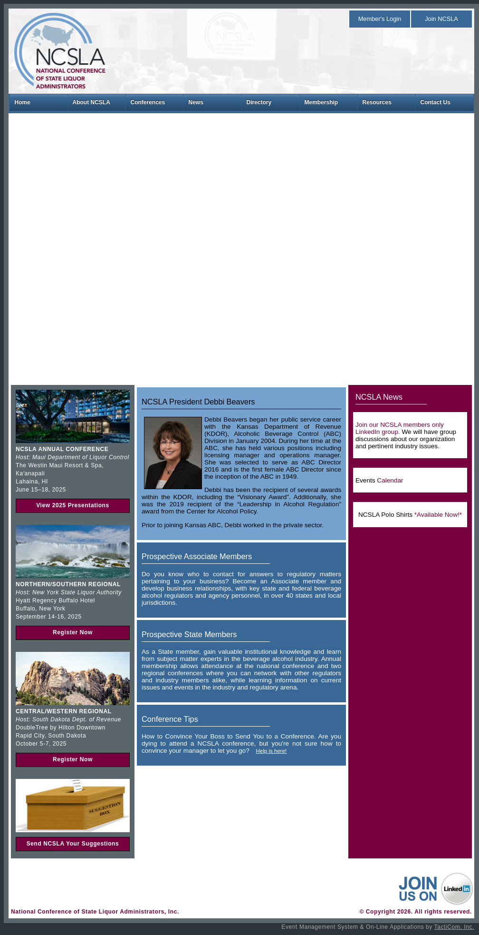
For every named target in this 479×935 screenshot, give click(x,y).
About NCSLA (91, 102)
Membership (321, 102)
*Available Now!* (438, 514)
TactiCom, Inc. (454, 927)
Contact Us (435, 102)
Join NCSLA (441, 18)
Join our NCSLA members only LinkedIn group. (399, 428)
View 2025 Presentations (72, 505)
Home (22, 102)
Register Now (73, 632)
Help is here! (271, 751)
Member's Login (380, 18)
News (196, 102)
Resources (377, 102)
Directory (259, 102)
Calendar (390, 480)
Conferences (148, 102)
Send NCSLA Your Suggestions (73, 843)
